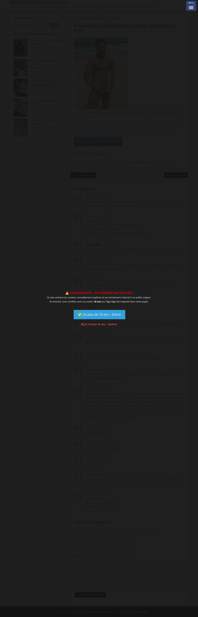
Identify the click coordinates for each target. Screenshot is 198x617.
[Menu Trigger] (191, 6)
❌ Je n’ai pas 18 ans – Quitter (99, 324)
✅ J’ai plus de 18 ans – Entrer (99, 314)
